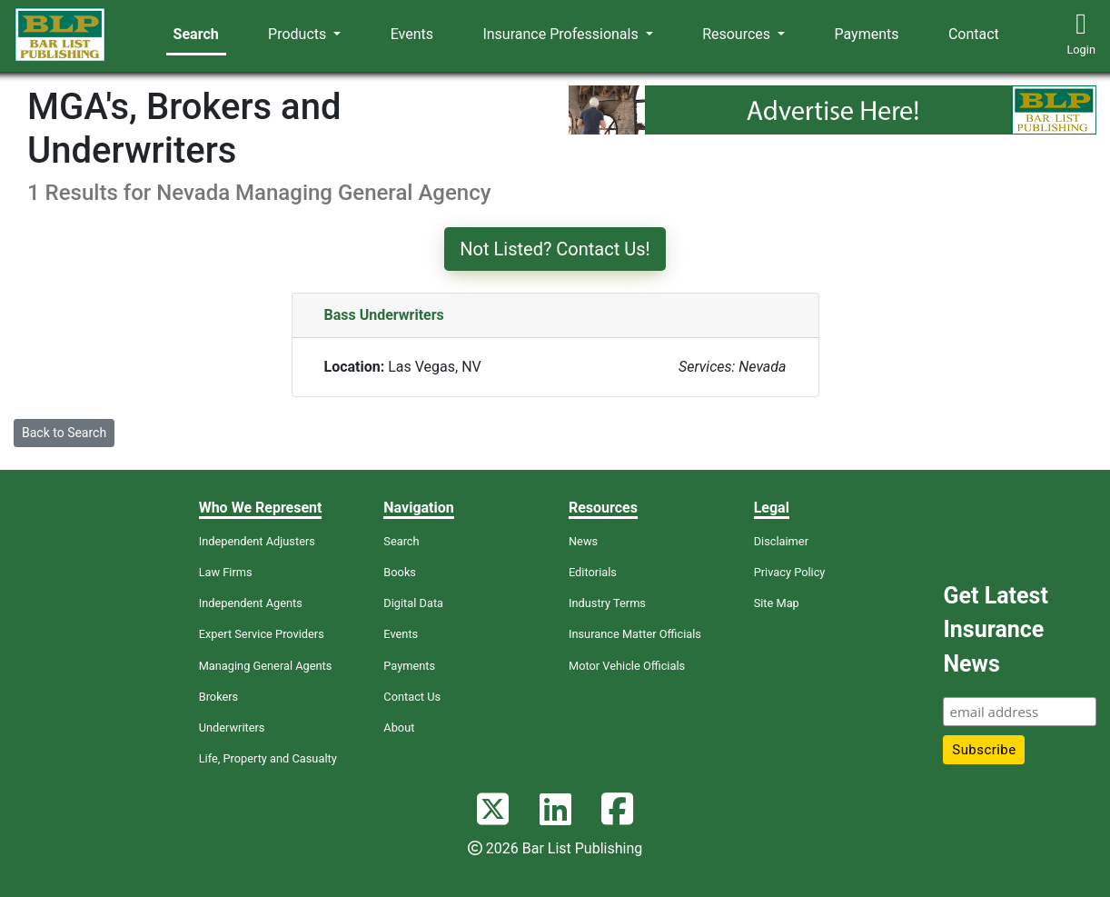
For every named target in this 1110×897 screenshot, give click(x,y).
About (398, 727)
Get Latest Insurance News (995, 630)
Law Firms (226, 572)
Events (412, 34)
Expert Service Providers (261, 634)
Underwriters (232, 727)
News (583, 541)
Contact (973, 34)
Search (196, 34)
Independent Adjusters (257, 541)
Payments (867, 34)
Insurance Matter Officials (635, 634)
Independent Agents (250, 603)
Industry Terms (607, 603)
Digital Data (413, 603)
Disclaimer (781, 541)
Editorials (593, 572)
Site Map (776, 603)
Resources (738, 34)
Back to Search (64, 432)
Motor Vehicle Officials (627, 666)
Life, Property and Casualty (268, 758)
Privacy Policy (790, 572)
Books (399, 572)
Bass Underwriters (384, 315)
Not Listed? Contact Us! (554, 249)
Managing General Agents (265, 666)
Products (299, 34)
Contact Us (412, 696)
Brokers (219, 696)
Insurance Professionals (561, 34)
